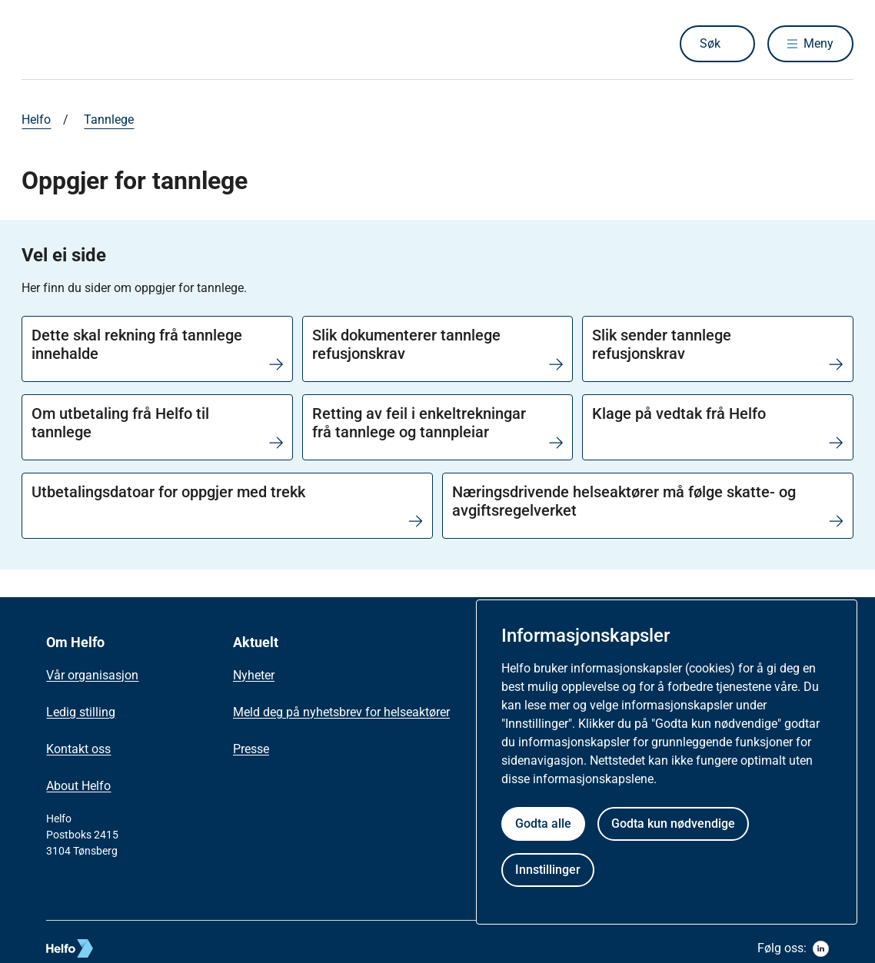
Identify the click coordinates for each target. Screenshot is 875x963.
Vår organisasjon (92, 675)
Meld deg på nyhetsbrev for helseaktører (341, 712)
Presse (251, 749)
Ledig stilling (80, 712)
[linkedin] (821, 949)
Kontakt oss (78, 749)
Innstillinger (548, 869)
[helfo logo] (126, 948)
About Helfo (78, 786)
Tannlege (109, 119)
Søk (710, 43)
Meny (818, 43)
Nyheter (253, 675)
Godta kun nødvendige (673, 823)
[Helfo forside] (132, 44)
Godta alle (543, 823)
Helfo (36, 119)
